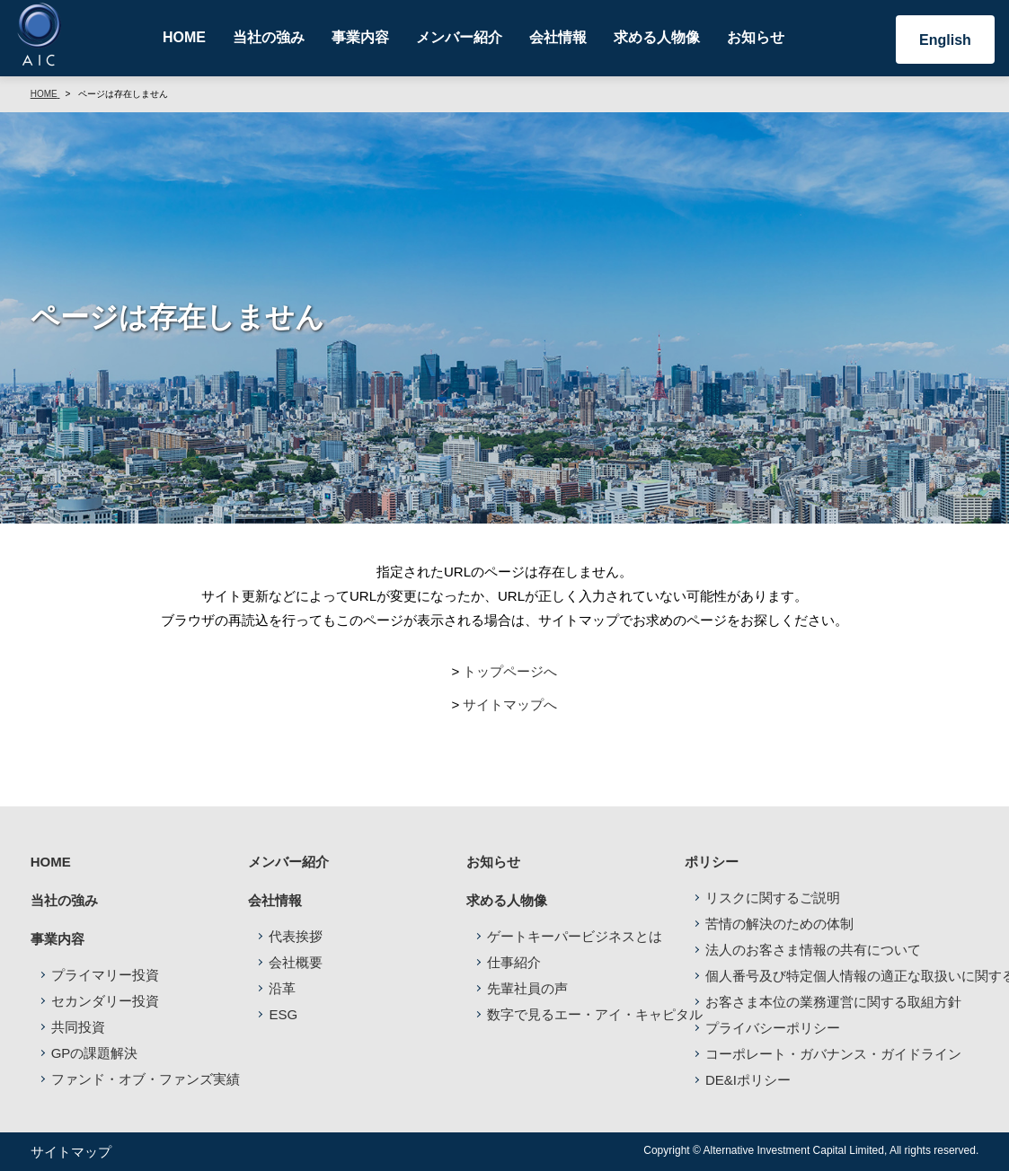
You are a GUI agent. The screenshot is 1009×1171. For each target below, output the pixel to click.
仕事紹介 (514, 962)
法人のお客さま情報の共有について (813, 949)
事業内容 (360, 37)
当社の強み (269, 37)
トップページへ (510, 671)
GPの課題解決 (94, 1053)
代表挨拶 (296, 936)
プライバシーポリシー (772, 1027)
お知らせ (755, 37)
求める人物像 (657, 37)
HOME (184, 37)
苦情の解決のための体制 (779, 923)
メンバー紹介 (459, 37)
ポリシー (712, 861)
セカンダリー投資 (105, 1000)
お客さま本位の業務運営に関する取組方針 (833, 1001)
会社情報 (558, 37)
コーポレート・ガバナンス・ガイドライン (833, 1053)
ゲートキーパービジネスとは (574, 936)
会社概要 (296, 962)
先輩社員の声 (527, 988)
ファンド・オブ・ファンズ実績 (145, 1079)
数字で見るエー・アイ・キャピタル (595, 1014)
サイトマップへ (510, 704)
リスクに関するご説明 (772, 897)
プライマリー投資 (105, 974)
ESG (283, 1014)
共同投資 (78, 1027)
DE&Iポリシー (748, 1079)
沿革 (282, 988)
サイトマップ (71, 1151)
